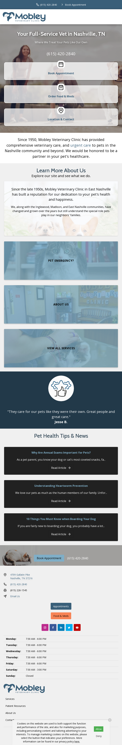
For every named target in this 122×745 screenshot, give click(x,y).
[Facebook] (53, 627)
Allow (99, 729)
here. (77, 741)
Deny (99, 736)
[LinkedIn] (61, 627)
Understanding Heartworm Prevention (61, 486)
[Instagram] (45, 627)
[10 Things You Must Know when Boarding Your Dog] (61, 534)
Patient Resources (15, 706)
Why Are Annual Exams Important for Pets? (61, 452)
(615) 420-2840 (61, 53)
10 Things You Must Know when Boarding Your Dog (61, 519)
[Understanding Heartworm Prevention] (61, 501)
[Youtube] (77, 627)
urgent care (80, 145)
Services (10, 699)
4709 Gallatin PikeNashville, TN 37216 (21, 576)
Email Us (15, 596)
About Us (10, 713)
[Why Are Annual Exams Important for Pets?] (61, 467)
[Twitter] (69, 627)
